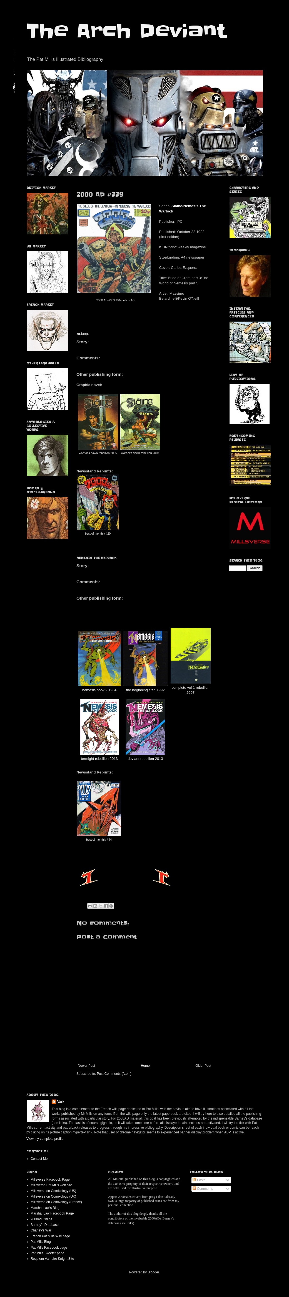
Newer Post (86, 1066)
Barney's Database (45, 1225)
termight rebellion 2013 (99, 759)
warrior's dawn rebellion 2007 (140, 453)
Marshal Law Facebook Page (52, 1213)
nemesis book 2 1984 (99, 690)
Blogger (153, 1272)
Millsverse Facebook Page (50, 1179)
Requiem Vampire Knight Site (52, 1259)
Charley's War (41, 1230)
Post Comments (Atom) (114, 1074)
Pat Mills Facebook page (49, 1248)
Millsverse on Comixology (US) (53, 1191)
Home (145, 1066)
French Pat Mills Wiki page (50, 1236)
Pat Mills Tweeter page (47, 1253)
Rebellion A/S (126, 300)
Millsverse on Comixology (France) (56, 1202)
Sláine (176, 206)
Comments (203, 1189)
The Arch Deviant (126, 31)
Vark (60, 1102)
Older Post (203, 1066)
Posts (199, 1180)
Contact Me (39, 1159)
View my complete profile (44, 1139)
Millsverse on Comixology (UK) (53, 1196)
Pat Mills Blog (41, 1242)
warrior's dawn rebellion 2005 (98, 453)
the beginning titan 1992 (145, 690)
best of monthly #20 (98, 533)
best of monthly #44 (99, 839)
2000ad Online (41, 1219)
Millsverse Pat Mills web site (51, 1185)
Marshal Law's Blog (45, 1208)
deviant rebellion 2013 (145, 759)
